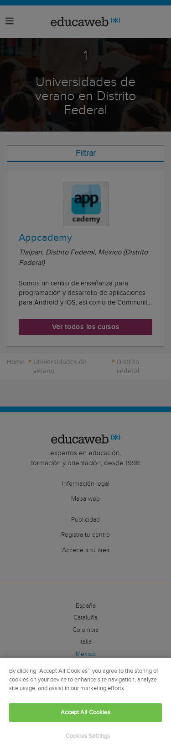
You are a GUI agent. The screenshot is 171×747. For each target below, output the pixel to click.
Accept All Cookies (85, 715)
